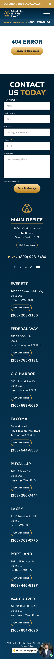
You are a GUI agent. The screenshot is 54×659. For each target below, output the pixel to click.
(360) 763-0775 (24, 540)
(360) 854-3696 (24, 630)
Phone (8, 140)
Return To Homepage (27, 51)
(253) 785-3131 (24, 360)
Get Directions (27, 245)
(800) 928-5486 (39, 22)
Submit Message (27, 188)
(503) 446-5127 (24, 585)
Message (9, 153)
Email (7, 126)
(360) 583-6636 (24, 405)
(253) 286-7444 (24, 495)
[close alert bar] (50, 4)
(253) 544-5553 (24, 450)
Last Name (10, 113)
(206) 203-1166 (24, 315)
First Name (10, 100)
